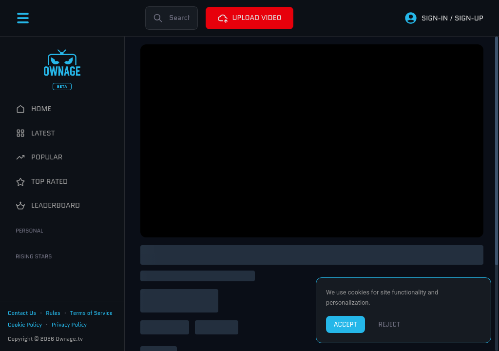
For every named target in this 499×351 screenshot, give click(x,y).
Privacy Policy (69, 325)
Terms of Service (91, 313)
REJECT (390, 324)
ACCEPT (345, 324)
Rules (53, 313)
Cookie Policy (25, 325)
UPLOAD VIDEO (249, 18)
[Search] (171, 18)
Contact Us (22, 313)
